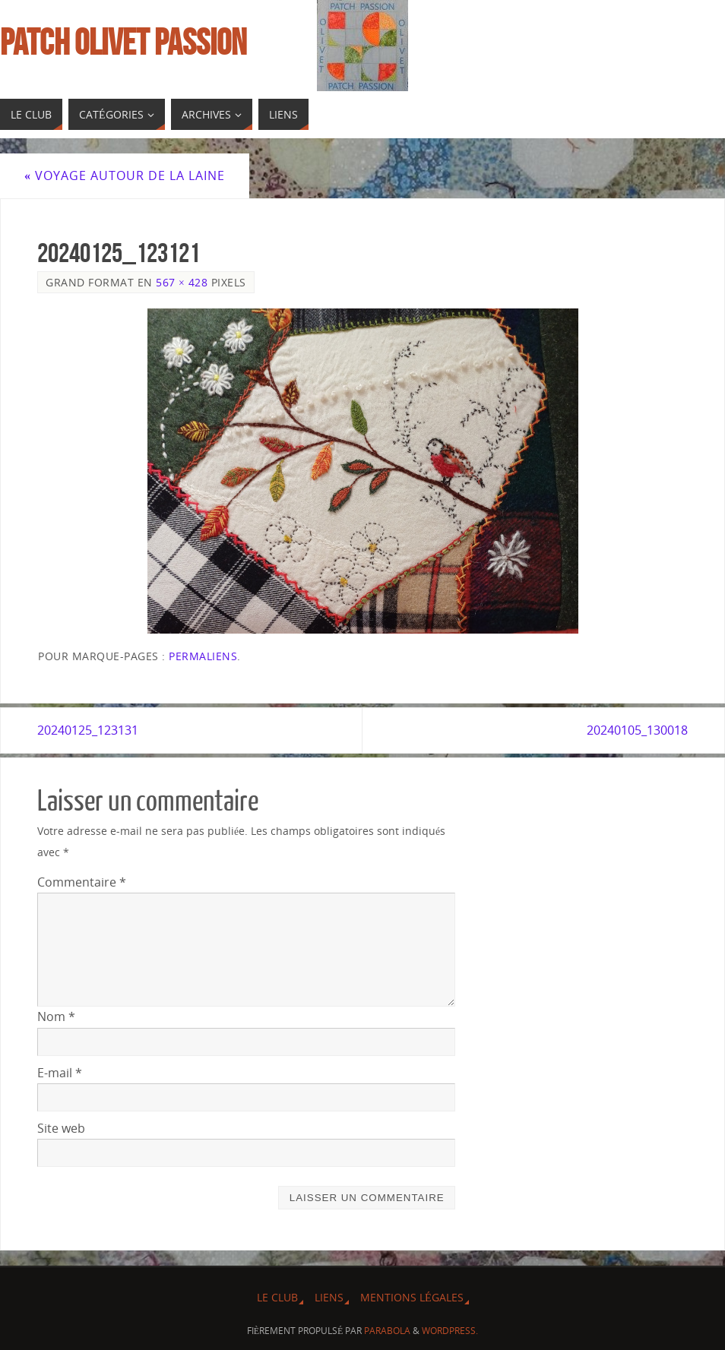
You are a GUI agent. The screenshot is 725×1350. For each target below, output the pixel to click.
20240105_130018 (637, 730)
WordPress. (450, 1330)
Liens (329, 1297)
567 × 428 (181, 282)
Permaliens (203, 656)
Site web (61, 1128)
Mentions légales (412, 1297)
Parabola (387, 1330)
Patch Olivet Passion (123, 42)
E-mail (59, 1072)
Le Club (277, 1297)
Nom (56, 1016)
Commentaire (81, 882)
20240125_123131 (87, 730)
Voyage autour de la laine (124, 175)
